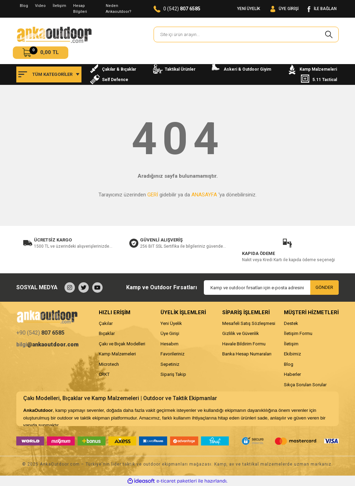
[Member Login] (284, 9)
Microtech (109, 364)
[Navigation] (48, 74)
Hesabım (170, 343)
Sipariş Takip (173, 374)
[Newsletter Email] (271, 287)
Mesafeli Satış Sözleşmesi (248, 323)
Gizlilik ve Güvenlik (240, 333)
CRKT (104, 374)
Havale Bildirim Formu (244, 343)
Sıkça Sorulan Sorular (305, 384)
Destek (291, 323)
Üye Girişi (170, 333)
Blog (24, 5)
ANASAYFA (204, 195)
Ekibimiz (292, 353)
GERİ (152, 195)
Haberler (292, 374)
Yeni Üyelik (171, 323)
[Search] (246, 34)
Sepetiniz (170, 364)
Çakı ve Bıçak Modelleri (122, 343)
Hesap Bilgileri (80, 8)
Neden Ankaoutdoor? (118, 8)
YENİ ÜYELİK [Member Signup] (248, 8)
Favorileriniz (172, 353)
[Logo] (54, 34)
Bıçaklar (107, 333)
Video (40, 5)
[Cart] (40, 52)
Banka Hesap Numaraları (246, 353)
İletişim (59, 5)
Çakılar (106, 323)
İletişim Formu (298, 333)
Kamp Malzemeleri (117, 353)
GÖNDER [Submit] (324, 287)
